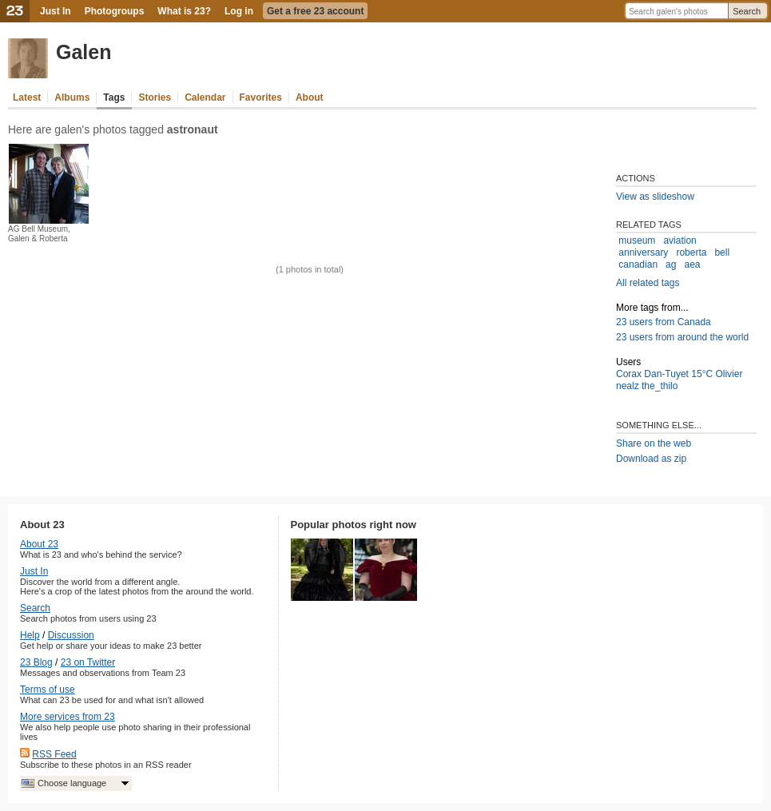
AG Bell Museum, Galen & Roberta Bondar (39, 238)
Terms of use (47, 689)
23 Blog (36, 662)
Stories (154, 97)
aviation (679, 240)
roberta (691, 252)
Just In (55, 11)
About (310, 97)
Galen (83, 52)
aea (692, 264)
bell (721, 252)
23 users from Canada (663, 322)
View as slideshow (655, 196)
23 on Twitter (88, 662)
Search (747, 11)
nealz (627, 386)
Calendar (205, 97)
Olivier (728, 374)
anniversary (643, 252)
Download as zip (651, 458)
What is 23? (184, 11)
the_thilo (660, 386)
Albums (71, 97)
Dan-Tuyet (666, 374)
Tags (114, 97)
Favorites (261, 97)
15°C (702, 374)
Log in (239, 11)
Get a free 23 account (315, 11)
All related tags (647, 282)
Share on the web (653, 443)
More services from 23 (67, 716)
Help (30, 635)
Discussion (71, 635)
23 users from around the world (682, 337)
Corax (629, 374)
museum (636, 240)
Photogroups (115, 11)
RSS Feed (54, 754)
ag (671, 264)
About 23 (39, 544)
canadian (638, 264)
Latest (27, 97)
